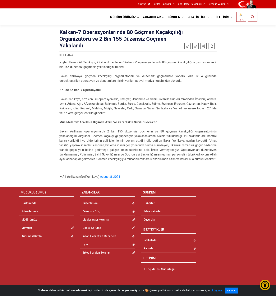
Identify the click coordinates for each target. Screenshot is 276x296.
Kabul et (232, 290)
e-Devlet (142, 4)
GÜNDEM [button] (174, 17)
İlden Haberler (153, 211)
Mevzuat (26, 227)
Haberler (149, 203)
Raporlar (149, 248)
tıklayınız (216, 290)
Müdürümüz (29, 219)
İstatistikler (151, 240)
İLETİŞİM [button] (223, 17)
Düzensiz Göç (91, 211)
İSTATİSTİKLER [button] (198, 17)
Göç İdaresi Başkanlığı (190, 4)
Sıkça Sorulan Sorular (96, 252)
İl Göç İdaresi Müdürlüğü (159, 269)
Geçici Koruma (91, 227)
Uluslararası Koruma (95, 219)
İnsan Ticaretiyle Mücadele (99, 236)
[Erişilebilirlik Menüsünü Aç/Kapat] (265, 285)
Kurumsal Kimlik (31, 236)
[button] (203, 46)
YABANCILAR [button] (152, 17)
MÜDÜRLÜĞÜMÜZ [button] (123, 17)
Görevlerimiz (29, 211)
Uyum (86, 244)
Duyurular (150, 219)
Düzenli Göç (90, 203)
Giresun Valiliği (217, 4)
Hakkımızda (28, 203)
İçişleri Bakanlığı (162, 4)
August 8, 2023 (110, 177)
